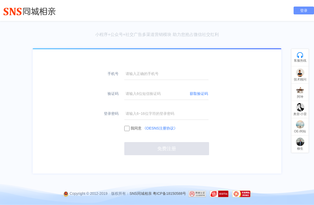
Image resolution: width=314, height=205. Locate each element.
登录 (303, 10)
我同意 (150, 128)
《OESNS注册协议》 (160, 128)
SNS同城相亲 (141, 193)
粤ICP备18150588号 (169, 193)
